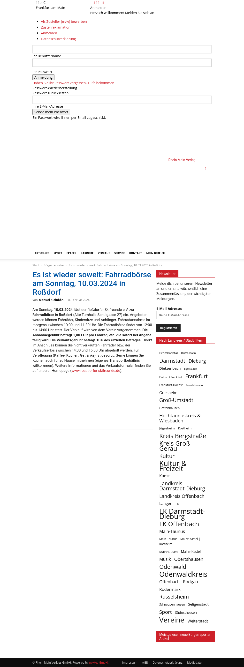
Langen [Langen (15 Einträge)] (165, 503)
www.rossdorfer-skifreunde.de (96, 370)
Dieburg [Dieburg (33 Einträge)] (197, 360)
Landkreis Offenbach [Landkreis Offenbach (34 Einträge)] (182, 496)
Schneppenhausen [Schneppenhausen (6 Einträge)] (172, 604)
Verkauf (104, 253)
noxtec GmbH (98, 662)
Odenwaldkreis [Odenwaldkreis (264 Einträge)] (183, 574)
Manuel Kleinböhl (51, 300)
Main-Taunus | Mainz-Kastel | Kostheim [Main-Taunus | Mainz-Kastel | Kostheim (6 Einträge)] (179, 541)
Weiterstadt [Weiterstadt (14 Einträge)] (198, 621)
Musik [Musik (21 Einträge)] (165, 559)
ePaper (71, 253)
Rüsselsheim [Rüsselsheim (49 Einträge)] (174, 596)
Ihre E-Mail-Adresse (47, 106)
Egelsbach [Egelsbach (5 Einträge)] (190, 368)
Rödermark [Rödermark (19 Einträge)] (170, 589)
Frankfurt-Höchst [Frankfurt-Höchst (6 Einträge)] (171, 385)
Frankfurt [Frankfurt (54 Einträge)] (196, 376)
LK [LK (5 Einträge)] (177, 504)
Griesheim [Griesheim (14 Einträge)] (168, 392)
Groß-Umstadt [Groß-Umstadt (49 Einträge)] (176, 400)
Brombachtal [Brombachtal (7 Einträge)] (168, 353)
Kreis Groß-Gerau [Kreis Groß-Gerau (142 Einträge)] (175, 446)
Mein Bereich (155, 253)
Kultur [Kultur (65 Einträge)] (167, 455)
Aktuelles (42, 253)
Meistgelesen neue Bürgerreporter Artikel (184, 637)
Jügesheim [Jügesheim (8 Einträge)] (167, 428)
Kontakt (135, 253)
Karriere (87, 253)
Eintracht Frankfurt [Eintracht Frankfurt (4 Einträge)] (170, 377)
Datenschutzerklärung (167, 662)
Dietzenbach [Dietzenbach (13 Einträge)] (170, 368)
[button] (206, 168)
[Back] (103, 2)
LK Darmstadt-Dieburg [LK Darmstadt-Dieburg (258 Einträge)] (182, 514)
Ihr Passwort (42, 71)
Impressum (129, 662)
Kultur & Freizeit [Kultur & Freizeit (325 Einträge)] (173, 466)
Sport (57, 253)
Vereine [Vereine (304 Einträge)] (171, 619)
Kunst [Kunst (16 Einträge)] (164, 476)
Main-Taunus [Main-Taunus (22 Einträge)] (172, 531)
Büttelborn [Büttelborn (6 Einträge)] (188, 353)
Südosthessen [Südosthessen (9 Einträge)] (186, 612)
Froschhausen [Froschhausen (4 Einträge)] (194, 385)
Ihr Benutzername (46, 56)
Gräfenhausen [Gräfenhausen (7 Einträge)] (169, 408)
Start (35, 265)
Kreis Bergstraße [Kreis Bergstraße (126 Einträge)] (182, 435)
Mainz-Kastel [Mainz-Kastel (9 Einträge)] (191, 551)
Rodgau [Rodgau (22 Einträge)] (190, 581)
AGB (145, 662)
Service (119, 253)
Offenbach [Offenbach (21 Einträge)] (169, 581)
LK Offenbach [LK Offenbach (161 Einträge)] (179, 523)
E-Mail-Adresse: (185, 312)
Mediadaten (195, 662)
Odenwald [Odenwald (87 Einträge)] (172, 566)
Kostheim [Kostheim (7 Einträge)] (184, 428)
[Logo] (116, 202)
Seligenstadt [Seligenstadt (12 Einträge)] (198, 604)
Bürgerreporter (54, 265)
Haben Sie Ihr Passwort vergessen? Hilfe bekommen (73, 83)
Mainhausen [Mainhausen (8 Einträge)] (168, 551)
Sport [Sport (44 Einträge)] (165, 612)
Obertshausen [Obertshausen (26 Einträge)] (188, 559)
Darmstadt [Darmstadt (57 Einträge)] (172, 360)
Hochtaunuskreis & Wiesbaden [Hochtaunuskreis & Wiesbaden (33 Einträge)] (180, 418)
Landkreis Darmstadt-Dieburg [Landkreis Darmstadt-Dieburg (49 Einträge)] (182, 486)
